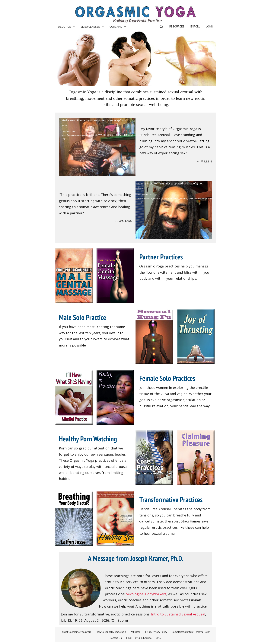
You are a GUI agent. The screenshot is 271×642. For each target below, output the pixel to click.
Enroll (195, 26)
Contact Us (116, 638)
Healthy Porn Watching (88, 438)
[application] (97, 147)
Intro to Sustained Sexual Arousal (178, 614)
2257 (158, 638)
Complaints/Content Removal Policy (191, 632)
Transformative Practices (170, 499)
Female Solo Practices (167, 378)
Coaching (116, 26)
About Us (64, 26)
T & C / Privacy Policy (156, 632)
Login (209, 26)
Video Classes (90, 26)
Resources (176, 26)
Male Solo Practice (82, 317)
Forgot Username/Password (76, 632)
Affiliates (135, 632)
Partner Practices (161, 256)
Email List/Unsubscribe (138, 638)
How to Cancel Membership (111, 632)
